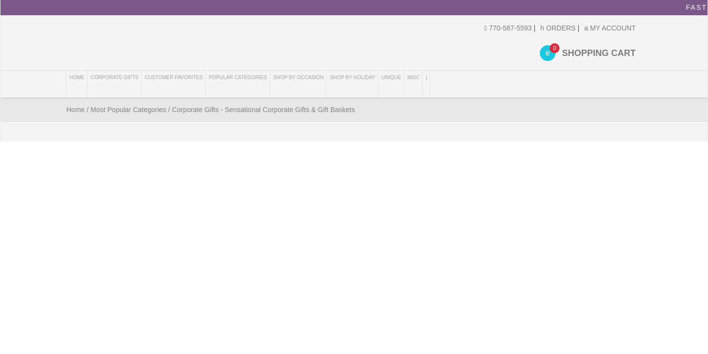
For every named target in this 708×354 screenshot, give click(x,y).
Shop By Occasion (410, 84)
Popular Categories (319, 84)
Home (81, 84)
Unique (546, 84)
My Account (610, 28)
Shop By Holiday (490, 84)
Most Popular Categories (128, 110)
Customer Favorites (223, 84)
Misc (577, 84)
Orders (558, 28)
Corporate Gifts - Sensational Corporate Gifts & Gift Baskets (263, 110)
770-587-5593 (510, 28)
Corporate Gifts (135, 84)
